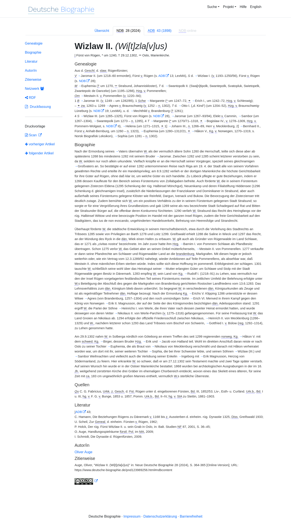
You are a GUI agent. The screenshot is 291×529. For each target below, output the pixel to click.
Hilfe (243, 7)
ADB (161, 76)
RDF (30, 97)
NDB (82, 81)
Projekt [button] (228, 7)
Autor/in (31, 70)
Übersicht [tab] (102, 31)
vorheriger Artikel (40, 144)
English (255, 7)
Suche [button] (212, 7)
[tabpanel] (146, 263)
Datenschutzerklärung (160, 516)
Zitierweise (33, 79)
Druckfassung (38, 107)
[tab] (128, 30)
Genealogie (34, 43)
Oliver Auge (83, 452)
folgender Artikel (39, 153)
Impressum (131, 516)
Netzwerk (34, 88)
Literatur (31, 61)
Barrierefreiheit (191, 516)
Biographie (33, 52)
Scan (31, 135)
